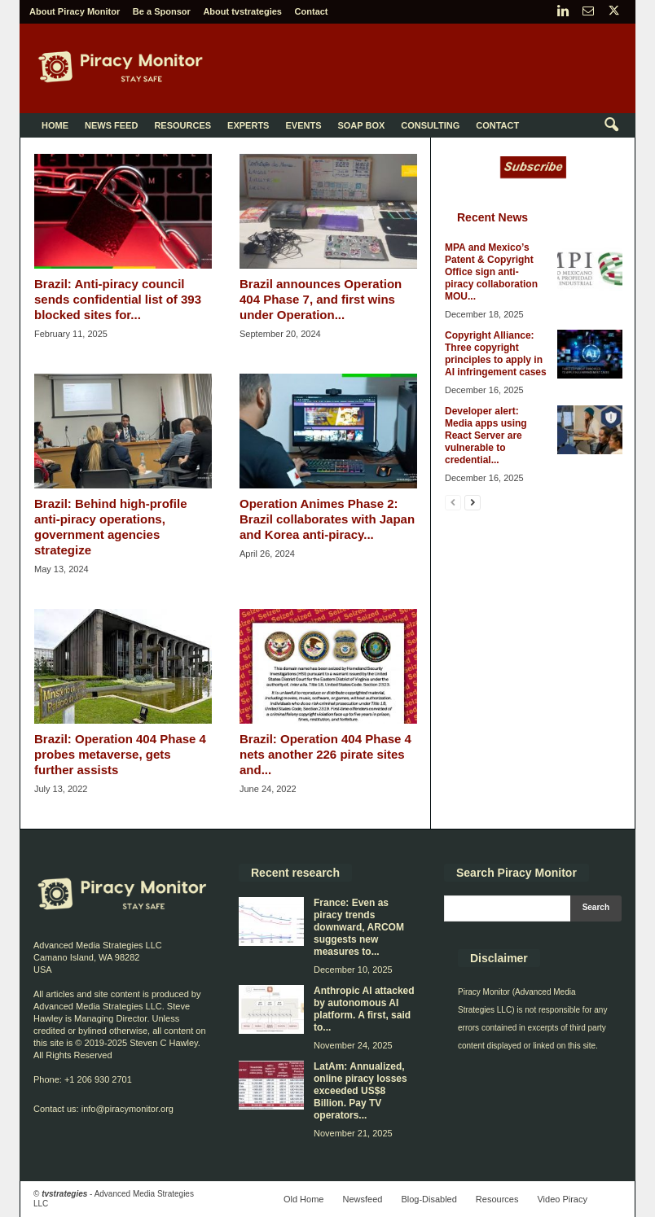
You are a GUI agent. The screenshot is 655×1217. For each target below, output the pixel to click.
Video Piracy (562, 1199)
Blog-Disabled (428, 1199)
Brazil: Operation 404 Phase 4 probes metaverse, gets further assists (120, 754)
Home (55, 125)
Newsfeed (362, 1199)
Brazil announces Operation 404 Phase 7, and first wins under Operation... (321, 299)
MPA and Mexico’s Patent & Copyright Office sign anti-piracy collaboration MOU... (491, 272)
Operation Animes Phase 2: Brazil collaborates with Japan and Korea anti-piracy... (327, 519)
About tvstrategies (242, 11)
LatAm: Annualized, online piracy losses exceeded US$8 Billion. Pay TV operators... (360, 1091)
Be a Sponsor (162, 11)
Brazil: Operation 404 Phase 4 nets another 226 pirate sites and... (325, 754)
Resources (182, 125)
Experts (248, 125)
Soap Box (361, 125)
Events (303, 125)
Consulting (430, 125)
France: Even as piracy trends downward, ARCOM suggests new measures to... (359, 927)
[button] (611, 125)
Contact (311, 11)
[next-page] (472, 501)
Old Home (304, 1199)
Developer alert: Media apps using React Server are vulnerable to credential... (486, 435)
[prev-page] (453, 501)
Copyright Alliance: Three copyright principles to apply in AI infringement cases (496, 354)
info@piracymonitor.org (127, 1109)
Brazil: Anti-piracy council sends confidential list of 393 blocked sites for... (117, 299)
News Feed (111, 125)
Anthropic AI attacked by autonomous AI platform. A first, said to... (364, 1009)
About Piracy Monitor (74, 11)
